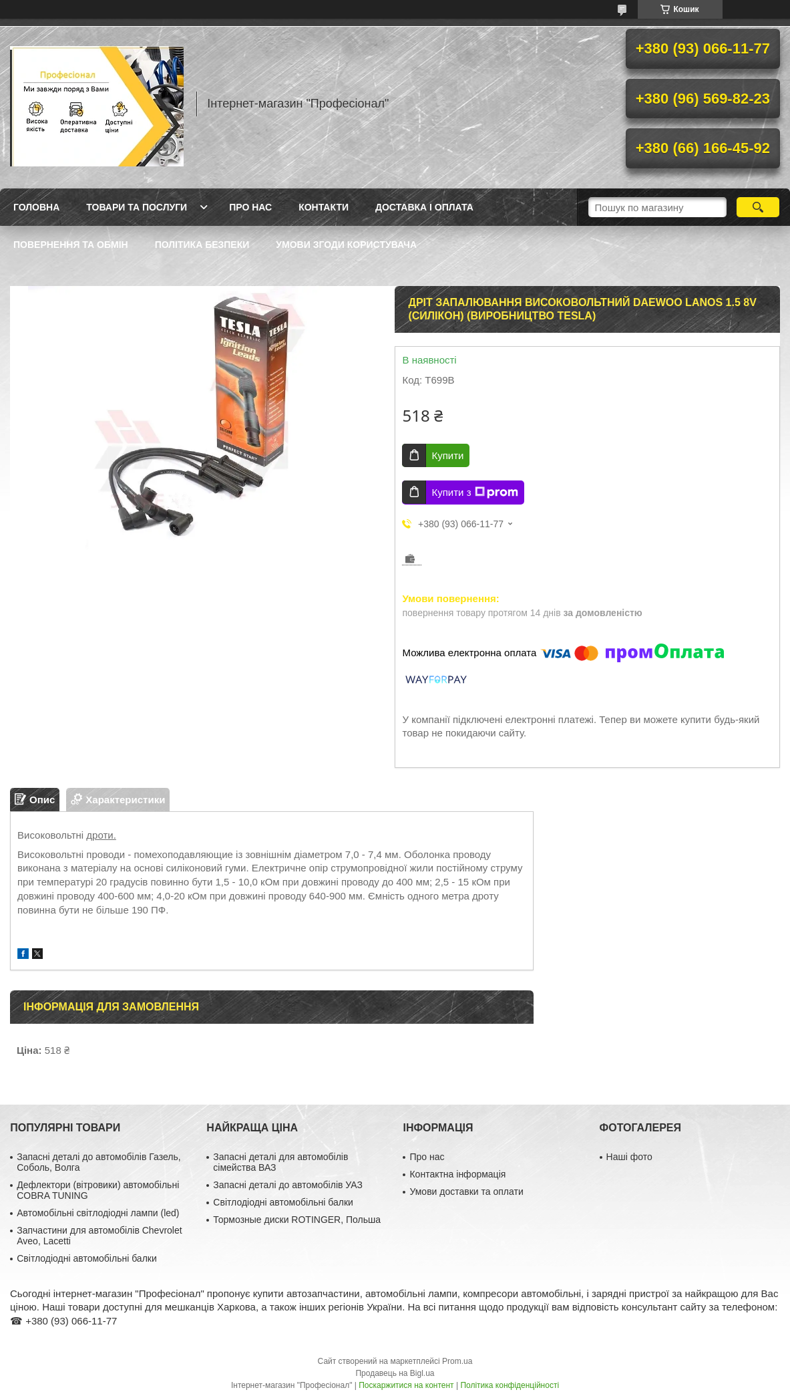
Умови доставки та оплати (466, 1191)
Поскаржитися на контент (406, 1385)
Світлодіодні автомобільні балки (87, 1258)
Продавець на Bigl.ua (394, 1373)
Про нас (250, 207)
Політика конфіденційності (509, 1385)
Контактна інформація (457, 1174)
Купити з (474, 492)
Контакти (324, 207)
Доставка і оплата (424, 207)
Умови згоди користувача (346, 244)
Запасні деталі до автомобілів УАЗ (288, 1184)
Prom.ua (457, 1361)
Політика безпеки (202, 244)
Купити (447, 455)
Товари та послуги (136, 207)
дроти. (101, 835)
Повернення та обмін (70, 244)
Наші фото (629, 1156)
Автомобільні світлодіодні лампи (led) (98, 1213)
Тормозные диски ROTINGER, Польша (297, 1219)
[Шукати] (758, 207)
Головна (36, 207)
